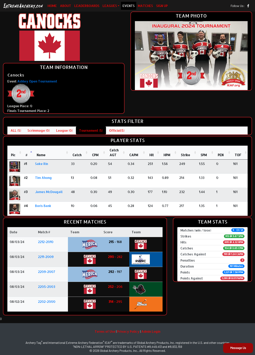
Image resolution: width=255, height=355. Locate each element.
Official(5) (117, 130)
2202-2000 (46, 301)
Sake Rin (41, 164)
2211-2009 (46, 257)
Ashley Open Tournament (37, 81)
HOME (52, 6)
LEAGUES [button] (110, 6)
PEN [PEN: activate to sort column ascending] (221, 155)
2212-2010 (45, 242)
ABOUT (65, 6)
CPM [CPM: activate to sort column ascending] (95, 155)
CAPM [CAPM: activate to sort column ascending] (133, 155)
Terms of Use (105, 331)
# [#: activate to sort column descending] (26, 155)
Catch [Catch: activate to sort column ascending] (77, 155)
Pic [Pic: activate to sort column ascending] (13, 155)
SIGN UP (162, 6)
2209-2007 (46, 272)
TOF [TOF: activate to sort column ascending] (238, 155)
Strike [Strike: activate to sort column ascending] (185, 155)
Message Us (238, 348)
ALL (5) (16, 130)
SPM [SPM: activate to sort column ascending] (204, 155)
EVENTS (129, 6)
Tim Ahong (43, 178)
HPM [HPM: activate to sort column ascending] (167, 155)
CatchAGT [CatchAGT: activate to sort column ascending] (114, 152)
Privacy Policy (128, 331)
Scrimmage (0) (38, 130)
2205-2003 (46, 286)
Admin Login (150, 331)
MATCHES (145, 6)
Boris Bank (43, 206)
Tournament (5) (91, 130)
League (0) (64, 130)
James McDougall (49, 192)
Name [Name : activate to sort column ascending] (41, 155)
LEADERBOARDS (86, 6)
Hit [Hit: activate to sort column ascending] (151, 155)
